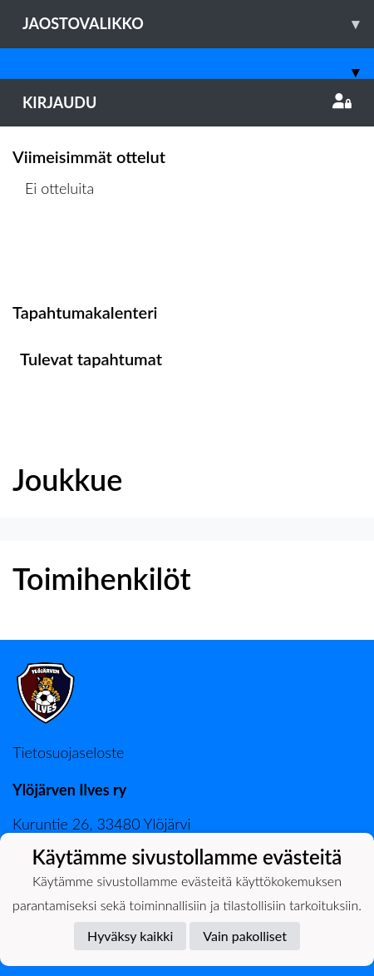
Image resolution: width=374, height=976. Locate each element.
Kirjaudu (187, 102)
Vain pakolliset (245, 936)
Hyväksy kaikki (130, 936)
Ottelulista (53, 252)
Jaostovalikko (198, 23)
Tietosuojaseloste (68, 752)
